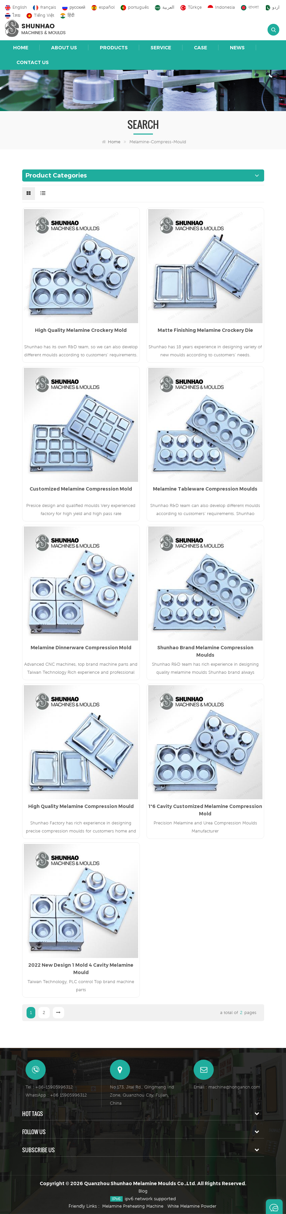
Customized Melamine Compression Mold (81, 489)
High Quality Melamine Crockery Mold (81, 330)
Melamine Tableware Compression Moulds (205, 489)
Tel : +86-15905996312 (49, 1087)
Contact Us (32, 62)
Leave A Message (274, 1206)
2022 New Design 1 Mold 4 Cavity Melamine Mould (80, 968)
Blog (143, 1191)
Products (114, 48)
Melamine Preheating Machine (132, 1206)
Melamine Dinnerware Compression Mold (81, 648)
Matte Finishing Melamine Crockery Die (205, 330)
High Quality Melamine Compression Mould (81, 806)
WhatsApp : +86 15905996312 (56, 1095)
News (237, 48)
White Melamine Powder (191, 1206)
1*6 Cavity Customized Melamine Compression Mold (205, 810)
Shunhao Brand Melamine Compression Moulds (205, 651)
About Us (64, 48)
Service (161, 48)
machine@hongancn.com (234, 1087)
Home (20, 48)
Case (200, 48)
